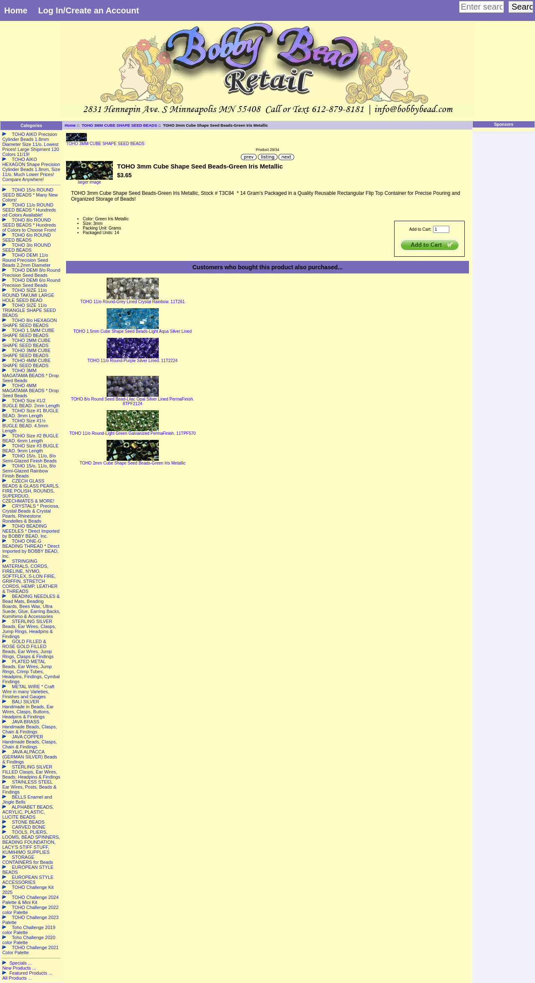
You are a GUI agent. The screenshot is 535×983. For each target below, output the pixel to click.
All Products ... (17, 977)
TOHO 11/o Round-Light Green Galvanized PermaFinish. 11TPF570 (132, 433)
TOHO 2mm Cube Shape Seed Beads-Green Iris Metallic (132, 463)
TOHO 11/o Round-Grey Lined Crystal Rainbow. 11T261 (132, 301)
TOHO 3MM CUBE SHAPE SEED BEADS (119, 125)
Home (16, 10)
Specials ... (20, 962)
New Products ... (19, 967)
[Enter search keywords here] (481, 7)
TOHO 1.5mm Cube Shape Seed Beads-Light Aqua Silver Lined (132, 331)
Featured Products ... (30, 972)
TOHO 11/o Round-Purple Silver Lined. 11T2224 (132, 360)
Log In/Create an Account (88, 10)
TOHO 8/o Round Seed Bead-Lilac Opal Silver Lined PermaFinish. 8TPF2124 (132, 401)
